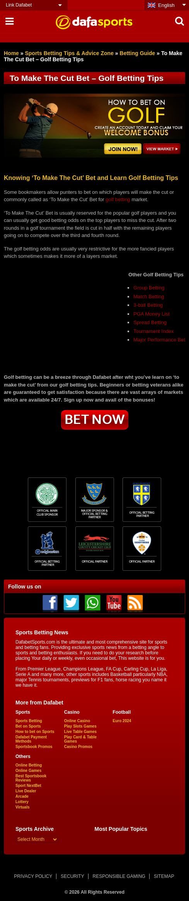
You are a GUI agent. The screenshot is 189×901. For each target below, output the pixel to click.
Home (11, 53)
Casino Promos (78, 747)
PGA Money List (151, 314)
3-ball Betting (148, 305)
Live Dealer (25, 791)
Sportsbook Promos (34, 747)
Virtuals (22, 807)
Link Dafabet (19, 5)
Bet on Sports (28, 726)
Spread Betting (150, 322)
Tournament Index (153, 331)
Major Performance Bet (159, 340)
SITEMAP (164, 876)
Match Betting (148, 296)
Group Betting (148, 288)
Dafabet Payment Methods (31, 739)
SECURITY (72, 876)
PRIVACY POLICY (33, 876)
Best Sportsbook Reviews (30, 778)
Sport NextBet (28, 785)
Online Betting (28, 765)
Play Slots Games (80, 726)
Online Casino (77, 721)
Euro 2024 (122, 721)
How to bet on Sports (34, 732)
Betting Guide (137, 53)
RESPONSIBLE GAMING (119, 876)
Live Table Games (80, 732)
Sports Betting (28, 721)
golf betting (118, 199)
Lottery (22, 802)
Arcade (22, 796)
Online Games (28, 770)
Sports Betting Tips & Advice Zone (69, 53)
